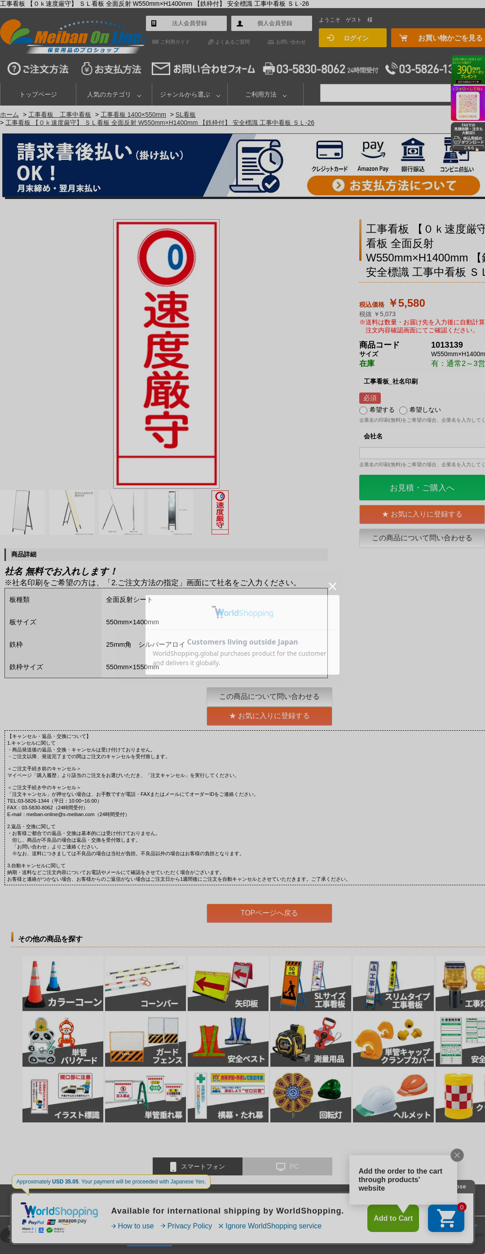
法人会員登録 (189, 23)
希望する (382, 409)
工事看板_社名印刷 (391, 381)
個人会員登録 (274, 23)
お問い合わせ (291, 41)
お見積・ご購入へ (422, 487)
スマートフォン (197, 1167)
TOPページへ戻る (270, 913)
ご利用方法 (261, 94)
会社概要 (256, 1200)
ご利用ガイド (175, 41)
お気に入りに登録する (427, 514)
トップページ (38, 94)
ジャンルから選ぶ (185, 94)
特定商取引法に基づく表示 (312, 1200)
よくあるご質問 (232, 41)
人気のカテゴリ (109, 94)
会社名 (373, 436)
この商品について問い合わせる (422, 538)
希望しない (425, 409)
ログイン (356, 38)
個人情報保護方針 (379, 1200)
